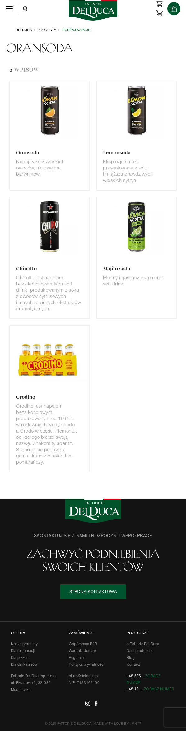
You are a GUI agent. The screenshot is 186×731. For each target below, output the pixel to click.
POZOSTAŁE (138, 633)
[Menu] (9, 8)
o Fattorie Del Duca (143, 644)
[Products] (173, 8)
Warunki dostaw (82, 651)
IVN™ (135, 723)
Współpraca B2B (83, 644)
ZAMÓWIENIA (81, 633)
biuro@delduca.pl (84, 676)
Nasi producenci (141, 651)
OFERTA (18, 633)
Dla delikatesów (24, 665)
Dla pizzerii (20, 658)
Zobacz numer (159, 689)
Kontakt (133, 665)
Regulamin (78, 658)
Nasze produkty (24, 644)
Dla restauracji (23, 651)
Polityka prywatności (87, 665)
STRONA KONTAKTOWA (93, 592)
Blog (131, 658)
